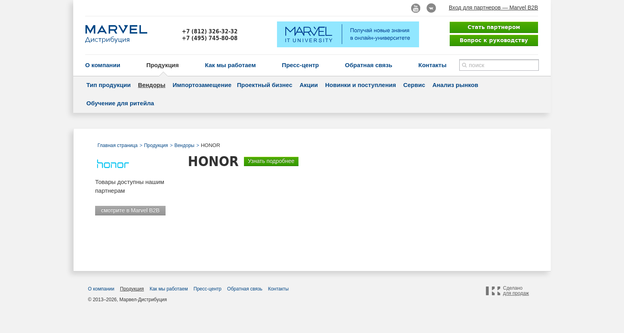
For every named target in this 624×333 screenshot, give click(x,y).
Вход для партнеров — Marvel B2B (493, 7)
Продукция (162, 65)
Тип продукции (108, 84)
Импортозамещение (202, 84)
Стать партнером (494, 27)
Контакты (432, 65)
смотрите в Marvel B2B (130, 210)
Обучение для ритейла (120, 103)
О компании (102, 65)
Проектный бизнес (264, 84)
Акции (309, 84)
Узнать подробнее (271, 161)
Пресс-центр (300, 65)
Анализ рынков (455, 84)
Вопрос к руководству (494, 40)
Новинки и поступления (360, 84)
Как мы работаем (230, 65)
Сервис (414, 84)
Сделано (516, 291)
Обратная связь (368, 65)
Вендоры (152, 84)
